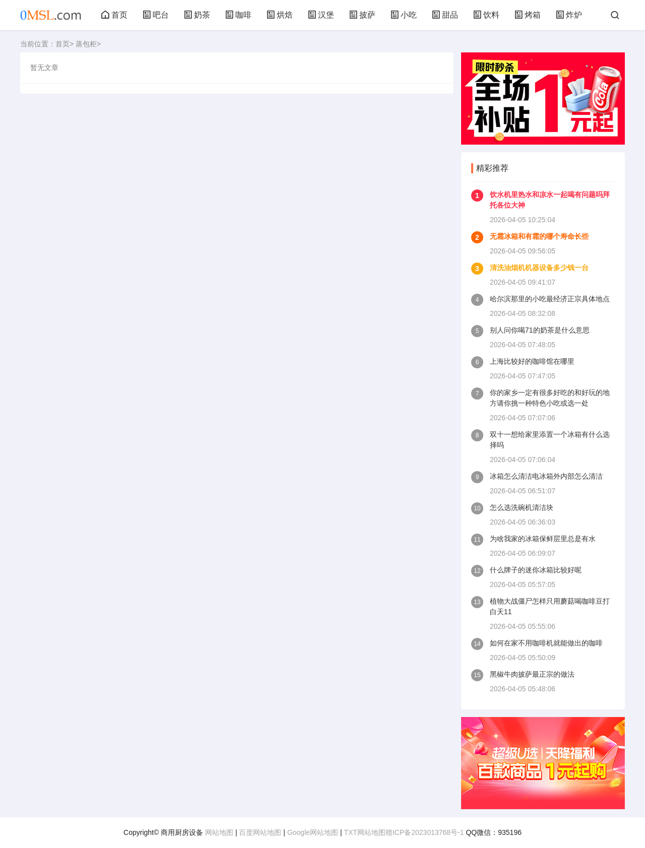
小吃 (404, 15)
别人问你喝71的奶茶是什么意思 (540, 330)
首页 (114, 15)
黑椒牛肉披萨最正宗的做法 (532, 674)
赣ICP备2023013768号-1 (424, 832)
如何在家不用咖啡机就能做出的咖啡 (546, 643)
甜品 (445, 15)
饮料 (486, 15)
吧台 (156, 15)
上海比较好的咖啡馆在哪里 (532, 361)
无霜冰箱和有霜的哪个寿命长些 (539, 236)
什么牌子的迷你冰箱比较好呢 (536, 570)
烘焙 (280, 15)
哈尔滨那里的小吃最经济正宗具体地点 (550, 299)
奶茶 (197, 15)
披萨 (362, 15)
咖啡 (238, 15)
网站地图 (219, 832)
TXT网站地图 (364, 832)
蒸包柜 (86, 44)
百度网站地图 (260, 832)
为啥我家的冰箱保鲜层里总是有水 (543, 539)
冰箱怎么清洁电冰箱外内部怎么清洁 (546, 476)
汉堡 (321, 15)
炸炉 (569, 15)
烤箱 (527, 15)
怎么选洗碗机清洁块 (521, 507)
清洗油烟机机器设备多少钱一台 (539, 268)
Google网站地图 (312, 832)
